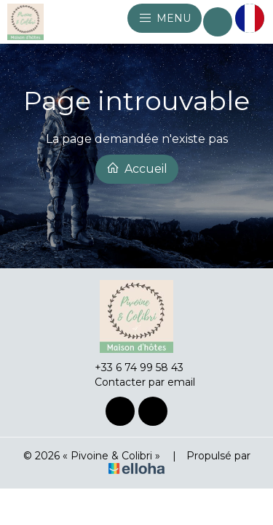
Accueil (136, 168)
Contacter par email (136, 382)
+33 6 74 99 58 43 (130, 367)
